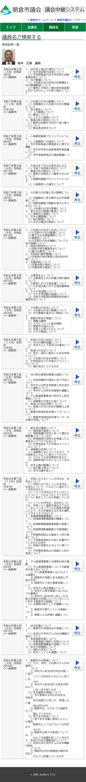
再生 (77, 76)
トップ (11, 27)
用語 (75, 27)
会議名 (32, 27)
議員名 (53, 27)
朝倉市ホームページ (41, 20)
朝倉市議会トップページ (71, 20)
